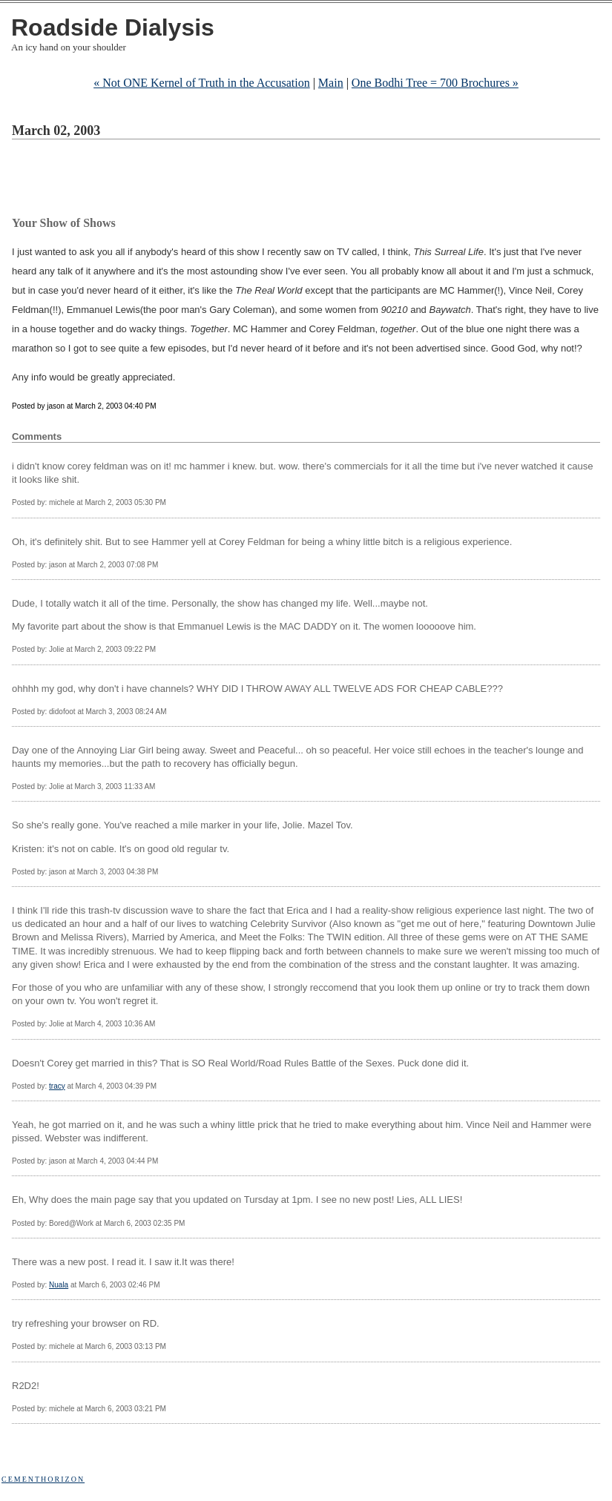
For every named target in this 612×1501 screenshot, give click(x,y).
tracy (57, 1086)
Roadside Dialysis (112, 27)
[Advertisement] (282, 180)
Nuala (58, 1285)
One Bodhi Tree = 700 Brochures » (435, 82)
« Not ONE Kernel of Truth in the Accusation (201, 82)
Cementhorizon (43, 1479)
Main (330, 82)
